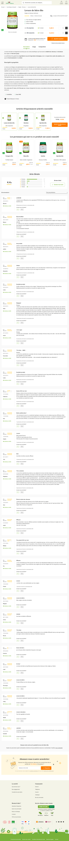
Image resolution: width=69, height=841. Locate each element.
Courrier (37, 792)
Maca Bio (26, 156)
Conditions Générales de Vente (38, 839)
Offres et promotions (16, 817)
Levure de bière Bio (9, 123)
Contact (56, 839)
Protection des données (16, 839)
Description (26, 47)
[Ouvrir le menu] (2, 2)
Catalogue (37, 794)
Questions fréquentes (16, 806)
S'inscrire (46, 768)
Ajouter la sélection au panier (60, 125)
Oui (17, 209)
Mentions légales (50, 839)
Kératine (26, 123)
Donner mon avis (38, 15)
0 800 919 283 (43, 807)
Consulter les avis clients (17, 792)
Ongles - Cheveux (22, 7)
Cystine (43, 156)
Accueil (2, 7)
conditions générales (34, 771)
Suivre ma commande (16, 808)
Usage (34, 46)
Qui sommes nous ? (16, 786)
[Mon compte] (61, 3)
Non (22, 209)
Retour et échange (16, 811)
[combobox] (36, 2)
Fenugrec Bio (9, 156)
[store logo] (10, 3)
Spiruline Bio (42, 123)
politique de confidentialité (49, 771)
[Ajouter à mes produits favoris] (57, 43)
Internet (37, 786)
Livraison (14, 814)
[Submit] (23, 2)
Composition (42, 46)
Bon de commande (39, 797)
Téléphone (37, 789)
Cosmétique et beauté (11, 7)
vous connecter (58, 748)
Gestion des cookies (26, 839)
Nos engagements (16, 789)
